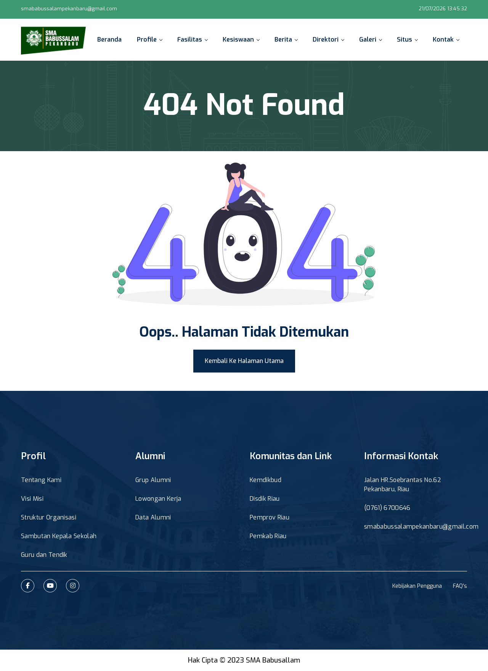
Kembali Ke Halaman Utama (244, 361)
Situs (407, 39)
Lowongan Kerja (158, 499)
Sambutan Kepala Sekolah (58, 536)
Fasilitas (192, 39)
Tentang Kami (41, 480)
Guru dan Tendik (44, 555)
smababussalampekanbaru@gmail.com (69, 8)
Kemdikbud (265, 480)
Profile (149, 39)
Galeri (370, 39)
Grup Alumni (153, 480)
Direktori (328, 39)
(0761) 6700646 (387, 508)
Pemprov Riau (269, 517)
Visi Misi (32, 499)
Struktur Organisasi (48, 517)
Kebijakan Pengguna (417, 586)
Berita (285, 39)
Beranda (109, 39)
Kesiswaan (241, 39)
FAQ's (460, 586)
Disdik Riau (265, 499)
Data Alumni (153, 517)
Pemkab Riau (268, 536)
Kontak (446, 39)
